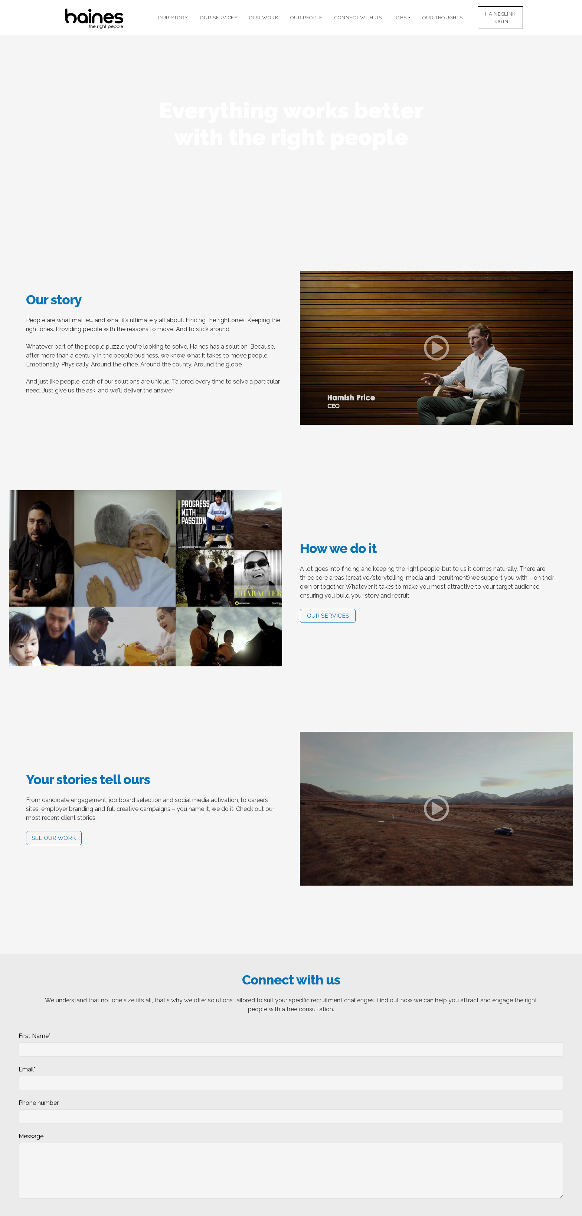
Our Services (219, 17)
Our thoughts (442, 17)
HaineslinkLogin (500, 17)
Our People (306, 17)
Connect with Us (358, 17)
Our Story (173, 17)
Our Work (263, 17)
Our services (328, 615)
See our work (54, 837)
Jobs (400, 17)
